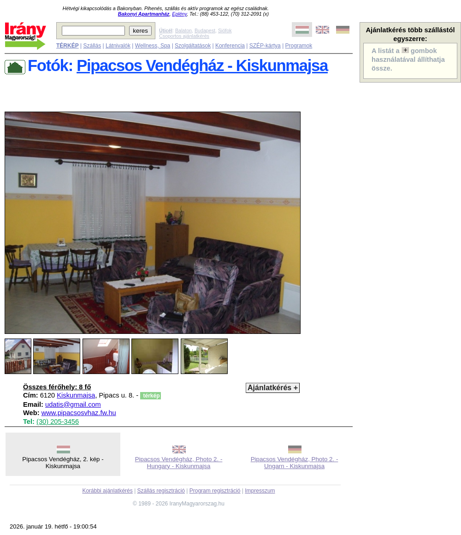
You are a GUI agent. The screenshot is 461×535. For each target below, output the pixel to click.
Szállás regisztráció (161, 490)
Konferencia (230, 45)
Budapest (205, 30)
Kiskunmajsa (76, 395)
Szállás (92, 45)
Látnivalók (118, 45)
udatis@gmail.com (73, 404)
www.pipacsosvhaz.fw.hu (78, 412)
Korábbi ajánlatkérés (107, 490)
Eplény (179, 14)
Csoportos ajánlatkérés (184, 36)
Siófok (225, 30)
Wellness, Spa (152, 45)
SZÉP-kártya (265, 45)
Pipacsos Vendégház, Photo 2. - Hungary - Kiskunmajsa (179, 463)
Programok (299, 45)
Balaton (183, 30)
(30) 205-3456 (57, 421)
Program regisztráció (215, 490)
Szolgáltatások (193, 45)
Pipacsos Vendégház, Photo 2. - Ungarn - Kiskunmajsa (294, 463)
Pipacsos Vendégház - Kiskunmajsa (202, 65)
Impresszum (260, 490)
